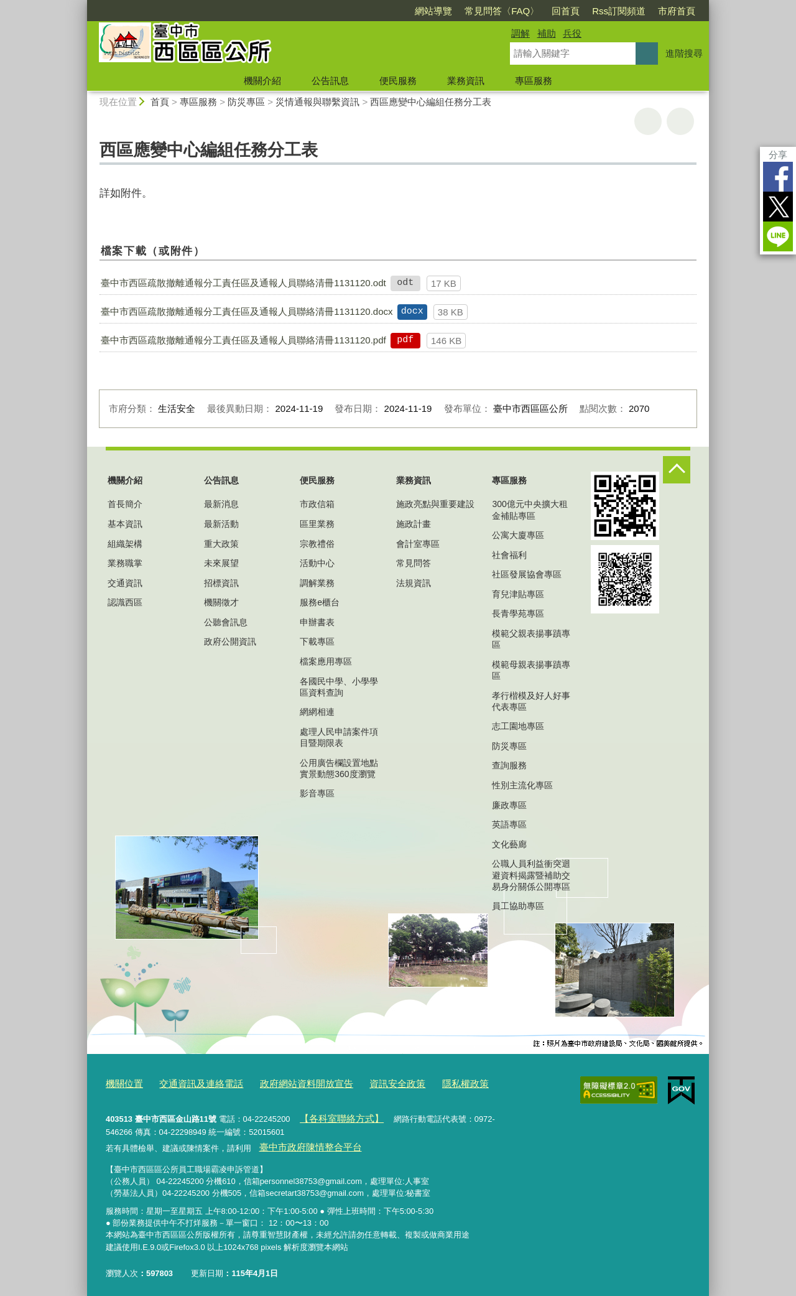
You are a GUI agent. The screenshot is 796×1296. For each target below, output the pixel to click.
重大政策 (221, 544)
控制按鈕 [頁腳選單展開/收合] (676, 469)
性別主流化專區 (522, 785)
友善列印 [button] (648, 121)
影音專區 (317, 793)
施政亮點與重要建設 (435, 504)
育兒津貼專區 (518, 594)
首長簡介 (125, 504)
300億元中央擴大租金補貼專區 (529, 509)
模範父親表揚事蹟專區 (531, 639)
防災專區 (246, 101)
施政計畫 (413, 524)
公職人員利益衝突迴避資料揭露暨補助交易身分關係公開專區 (531, 875)
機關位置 (122, 1082)
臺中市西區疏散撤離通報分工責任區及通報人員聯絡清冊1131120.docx (246, 311)
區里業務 (317, 524)
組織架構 (125, 544)
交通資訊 (125, 583)
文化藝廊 (509, 844)
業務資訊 (465, 80)
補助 (546, 33)
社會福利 (509, 555)
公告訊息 (330, 80)
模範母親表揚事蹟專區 (531, 670)
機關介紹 (262, 80)
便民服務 (398, 80)
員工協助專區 (518, 906)
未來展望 (221, 563)
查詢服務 (509, 765)
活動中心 (317, 563)
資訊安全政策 (365, 1082)
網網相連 (317, 712)
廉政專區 (509, 805)
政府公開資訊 (230, 641)
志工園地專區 (518, 726)
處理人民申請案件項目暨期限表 (339, 737)
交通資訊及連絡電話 (190, 1082)
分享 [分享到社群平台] (778, 154)
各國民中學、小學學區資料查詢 (339, 686)
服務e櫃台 (320, 602)
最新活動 (221, 524)
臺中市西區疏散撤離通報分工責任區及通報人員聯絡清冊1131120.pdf (243, 340)
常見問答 (413, 563)
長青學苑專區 (518, 613)
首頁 (159, 101)
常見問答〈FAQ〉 (502, 11)
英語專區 (509, 824)
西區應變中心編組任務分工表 (430, 101)
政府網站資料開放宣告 (284, 1082)
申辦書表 (317, 622)
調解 (520, 33)
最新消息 (221, 504)
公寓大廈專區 (518, 535)
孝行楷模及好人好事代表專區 (531, 701)
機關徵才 (221, 602)
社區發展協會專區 (527, 574)
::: (82, 5)
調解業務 (317, 583)
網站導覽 (433, 11)
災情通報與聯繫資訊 (317, 101)
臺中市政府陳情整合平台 (302, 1140)
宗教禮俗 (317, 544)
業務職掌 (125, 563)
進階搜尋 (684, 53)
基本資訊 (125, 524)
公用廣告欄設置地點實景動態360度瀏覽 (339, 768)
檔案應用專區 (326, 661)
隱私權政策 (426, 1082)
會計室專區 (418, 544)
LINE (778, 236)
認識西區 (125, 602)
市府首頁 (676, 11)
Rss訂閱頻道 (619, 11)
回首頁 (566, 11)
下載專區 (317, 641)
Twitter (778, 206)
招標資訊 (221, 583)
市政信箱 (317, 504)
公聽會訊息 (226, 622)
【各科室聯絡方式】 (334, 1114)
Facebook (778, 177)
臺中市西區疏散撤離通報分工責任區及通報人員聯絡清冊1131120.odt (243, 282)
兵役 (572, 33)
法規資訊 (413, 583)
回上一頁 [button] (680, 121)
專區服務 (533, 80)
